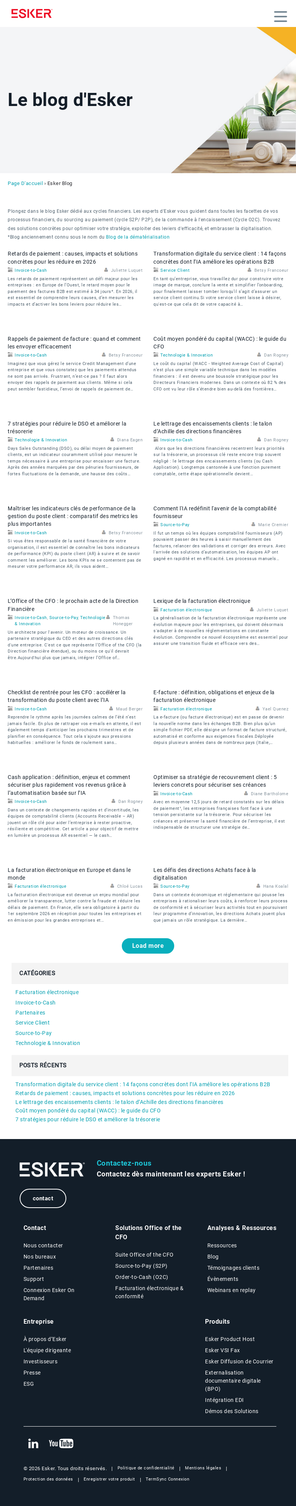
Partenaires (30, 1013)
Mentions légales (203, 1468)
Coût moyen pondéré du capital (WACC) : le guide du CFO (88, 1110)
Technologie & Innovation (186, 355)
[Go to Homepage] (52, 1169)
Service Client (175, 270)
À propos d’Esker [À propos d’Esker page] (45, 1339)
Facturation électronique (186, 609)
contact (43, 1198)
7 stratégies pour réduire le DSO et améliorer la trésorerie (87, 1119)
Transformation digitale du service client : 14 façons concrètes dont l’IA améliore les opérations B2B (143, 1084)
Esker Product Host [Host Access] (230, 1339)
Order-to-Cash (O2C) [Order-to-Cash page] (141, 1277)
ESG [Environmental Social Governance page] (29, 1384)
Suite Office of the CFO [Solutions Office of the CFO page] (144, 1255)
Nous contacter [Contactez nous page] (43, 1245)
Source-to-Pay (175, 524)
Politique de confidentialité (146, 1468)
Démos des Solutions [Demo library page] (232, 1411)
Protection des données (48, 1479)
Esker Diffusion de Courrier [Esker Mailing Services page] (239, 1361)
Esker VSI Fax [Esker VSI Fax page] (222, 1350)
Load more (148, 945)
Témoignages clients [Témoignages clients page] (233, 1268)
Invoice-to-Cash (31, 270)
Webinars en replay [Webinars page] (231, 1290)
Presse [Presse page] (32, 1373)
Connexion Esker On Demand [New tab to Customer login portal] (49, 1294)
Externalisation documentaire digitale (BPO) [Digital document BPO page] (233, 1381)
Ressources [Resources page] (222, 1245)
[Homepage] (34, 13)
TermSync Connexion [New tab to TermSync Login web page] (167, 1479)
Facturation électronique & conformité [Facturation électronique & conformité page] (149, 1292)
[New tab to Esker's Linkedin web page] (33, 1444)
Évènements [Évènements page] (223, 1279)
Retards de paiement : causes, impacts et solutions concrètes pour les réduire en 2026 (125, 1093)
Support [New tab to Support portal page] (34, 1279)
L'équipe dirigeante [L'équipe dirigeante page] (47, 1350)
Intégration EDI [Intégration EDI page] (224, 1400)
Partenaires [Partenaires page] (39, 1268)
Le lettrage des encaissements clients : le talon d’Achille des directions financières (119, 1102)
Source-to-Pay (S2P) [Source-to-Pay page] (141, 1266)
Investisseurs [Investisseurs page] (41, 1361)
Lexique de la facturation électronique (201, 601)
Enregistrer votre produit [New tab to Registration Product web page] (109, 1479)
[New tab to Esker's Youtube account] (61, 1444)
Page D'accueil (25, 183)
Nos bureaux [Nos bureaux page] (40, 1257)
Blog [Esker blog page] (213, 1257)
